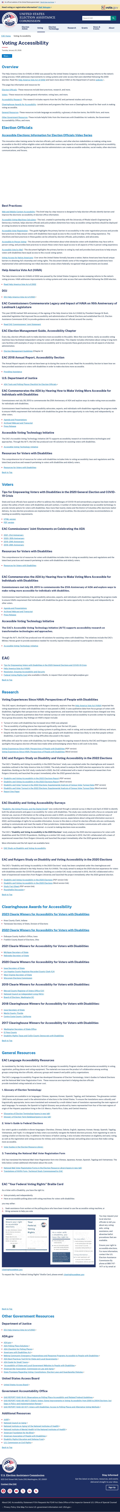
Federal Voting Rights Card (15, 675)
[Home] (10, 27)
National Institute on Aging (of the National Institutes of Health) (32, 1426)
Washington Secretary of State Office (20, 1029)
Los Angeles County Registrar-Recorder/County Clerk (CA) (29, 971)
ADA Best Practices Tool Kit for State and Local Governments (31, 1359)
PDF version (9, 522)
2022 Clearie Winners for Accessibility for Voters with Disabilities (45, 930)
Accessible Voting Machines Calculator (19, 220)
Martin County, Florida (13, 1013)
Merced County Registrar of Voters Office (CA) (24, 991)
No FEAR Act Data (55, 1502)
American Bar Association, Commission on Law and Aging (29, 1369)
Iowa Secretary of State (14, 968)
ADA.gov (8, 1342)
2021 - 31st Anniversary (14, 535)
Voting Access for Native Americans (17, 258)
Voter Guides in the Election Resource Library (23, 1147)
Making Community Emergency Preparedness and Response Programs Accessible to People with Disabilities (52, 1356)
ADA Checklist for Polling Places (19, 1349)
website (100, 80)
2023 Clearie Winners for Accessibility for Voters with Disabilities (45, 914)
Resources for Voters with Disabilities (20, 467)
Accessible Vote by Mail (12, 250)
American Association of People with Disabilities (25, 1436)
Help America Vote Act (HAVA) (17, 668)
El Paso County (10, 1032)
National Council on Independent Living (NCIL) (24, 994)
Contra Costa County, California (17, 1016)
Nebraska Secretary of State (16, 956)
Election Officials (9, 90)
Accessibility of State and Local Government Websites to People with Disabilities (40, 1365)
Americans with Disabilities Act (18, 1352)
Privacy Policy (10, 1507)
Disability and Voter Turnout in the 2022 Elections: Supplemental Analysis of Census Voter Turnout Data (49, 785)
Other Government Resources (15, 117)
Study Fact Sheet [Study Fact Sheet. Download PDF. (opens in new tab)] (11, 886)
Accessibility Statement (22, 1502)
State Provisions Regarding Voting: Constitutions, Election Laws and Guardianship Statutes (44, 1372)
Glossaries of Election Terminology (27, 1114)
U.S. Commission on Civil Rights (18, 1443)
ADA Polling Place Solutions (17, 1346)
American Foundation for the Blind (19, 1433)
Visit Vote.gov (45, 7)
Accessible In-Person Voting (14, 242)
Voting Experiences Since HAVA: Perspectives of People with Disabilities (33, 749)
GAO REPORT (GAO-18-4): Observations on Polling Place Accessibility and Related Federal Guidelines (49, 1397)
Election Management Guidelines (18, 351)
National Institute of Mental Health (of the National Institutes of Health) (35, 1429)
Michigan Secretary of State (16, 952)
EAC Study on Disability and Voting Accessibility (25, 848)
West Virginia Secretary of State (18, 975)
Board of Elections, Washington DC (19, 997)
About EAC (6, 1502)
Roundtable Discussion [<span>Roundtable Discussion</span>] (14, 890)
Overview (10, 67)
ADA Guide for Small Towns (17, 1362)
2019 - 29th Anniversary (14, 542)
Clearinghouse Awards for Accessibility (19, 104)
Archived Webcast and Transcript (18, 423)
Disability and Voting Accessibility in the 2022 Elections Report (31, 778)
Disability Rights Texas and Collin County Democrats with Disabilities (34, 1036)
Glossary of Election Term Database (27, 1117)
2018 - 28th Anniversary (14, 545)
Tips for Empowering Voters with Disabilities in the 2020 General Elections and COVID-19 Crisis (45, 665)
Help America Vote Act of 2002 (31, 80)
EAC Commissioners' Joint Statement (22, 324)
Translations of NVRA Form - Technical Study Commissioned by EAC (33, 1171)
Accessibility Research (12, 99)
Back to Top (7, 472)
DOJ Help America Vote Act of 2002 (20, 297)
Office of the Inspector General (76, 1502)
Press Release (10, 426)
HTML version (10, 519)
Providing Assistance (13, 372)
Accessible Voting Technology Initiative (21, 447)
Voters (5, 95)
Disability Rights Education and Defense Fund (24, 1439)
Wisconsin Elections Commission (18, 978)
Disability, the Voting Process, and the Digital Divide (25, 809)
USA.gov (67, 1507)
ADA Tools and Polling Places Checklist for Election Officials (31, 384)
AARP (7, 1420)
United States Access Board (17, 1385)
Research (10, 692)
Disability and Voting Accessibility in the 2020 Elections (28, 883)
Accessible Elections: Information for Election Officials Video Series (47, 135)
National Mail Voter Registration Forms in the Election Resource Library (43, 1168)
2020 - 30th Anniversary (14, 538)
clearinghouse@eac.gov (12, 1270)
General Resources (10, 112)
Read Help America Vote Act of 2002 (20, 284)
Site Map (21, 1507)
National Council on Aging (16, 1423)
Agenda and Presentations (15, 420)
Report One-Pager (12, 791)
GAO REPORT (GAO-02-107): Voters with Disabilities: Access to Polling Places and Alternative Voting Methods (52, 1407)
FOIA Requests (39, 1502)
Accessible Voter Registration (15, 231)
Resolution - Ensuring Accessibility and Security (24, 672)
